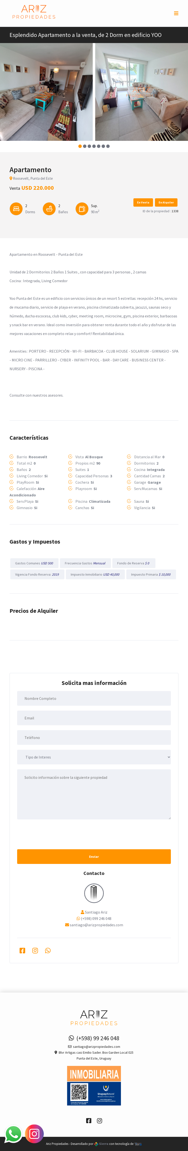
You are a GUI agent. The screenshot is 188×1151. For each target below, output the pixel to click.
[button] (80, 146)
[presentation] (54, 833)
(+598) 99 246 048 (94, 1038)
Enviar (94, 856)
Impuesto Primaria (151, 574)
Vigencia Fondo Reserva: (37, 574)
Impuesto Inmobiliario (95, 574)
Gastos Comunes (34, 563)
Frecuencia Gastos (85, 563)
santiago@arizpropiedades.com (96, 924)
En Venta (143, 202)
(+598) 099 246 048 (96, 918)
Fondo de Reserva (134, 563)
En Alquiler (166, 202)
